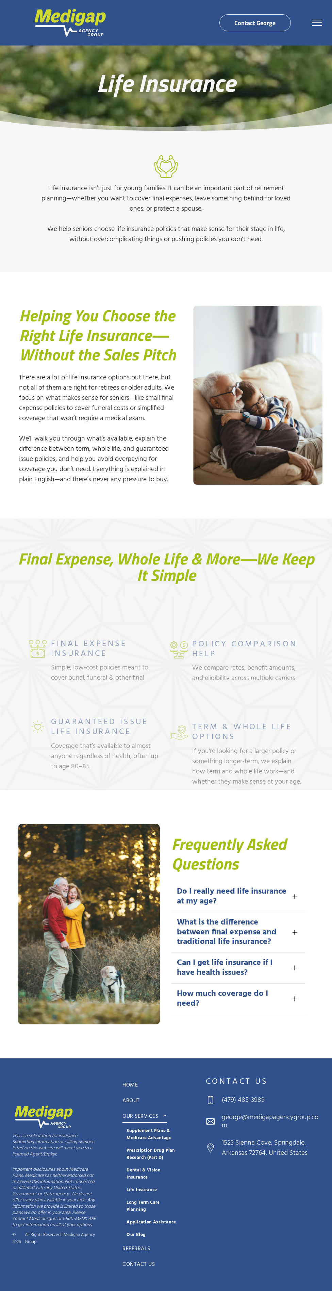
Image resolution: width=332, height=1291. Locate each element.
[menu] (317, 23)
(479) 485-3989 (243, 1100)
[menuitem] (153, 1085)
